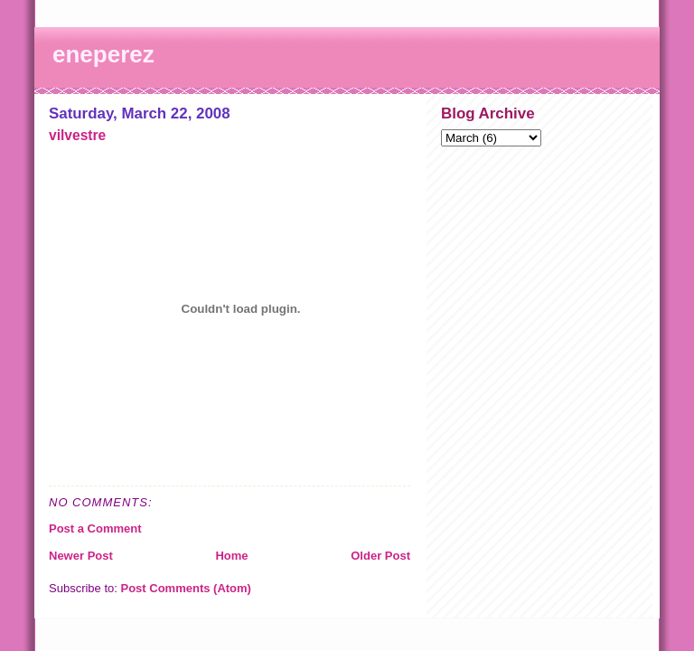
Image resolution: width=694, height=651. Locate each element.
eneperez (103, 54)
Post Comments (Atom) (186, 588)
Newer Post (81, 555)
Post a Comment (95, 528)
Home (231, 555)
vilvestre (77, 135)
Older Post (380, 555)
